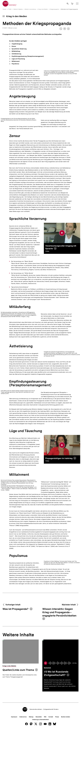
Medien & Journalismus (30, 9)
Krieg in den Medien (43, 9)
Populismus (15, 64)
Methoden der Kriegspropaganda (69, 9)
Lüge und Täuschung (18, 59)
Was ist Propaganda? (16, 714)
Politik (10, 9)
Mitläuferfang (15, 51)
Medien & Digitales (18, 9)
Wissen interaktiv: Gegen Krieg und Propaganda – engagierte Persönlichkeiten (59, 718)
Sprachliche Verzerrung (18, 49)
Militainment (15, 61)
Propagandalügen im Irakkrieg (58, 537)
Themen (4, 9)
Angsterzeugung (16, 44)
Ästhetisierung (16, 54)
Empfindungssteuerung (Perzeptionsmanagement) (27, 56)
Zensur (13, 46)
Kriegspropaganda (54, 9)
